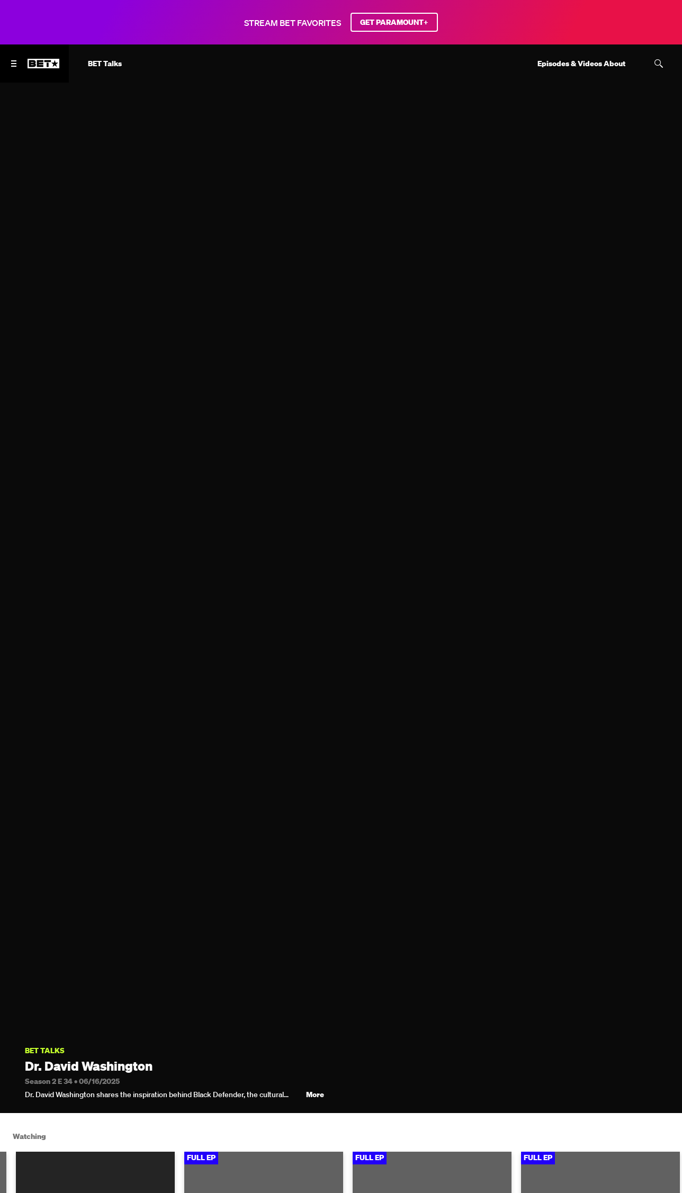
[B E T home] (43, 68)
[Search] (658, 63)
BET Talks (45, 1050)
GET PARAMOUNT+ (394, 22)
